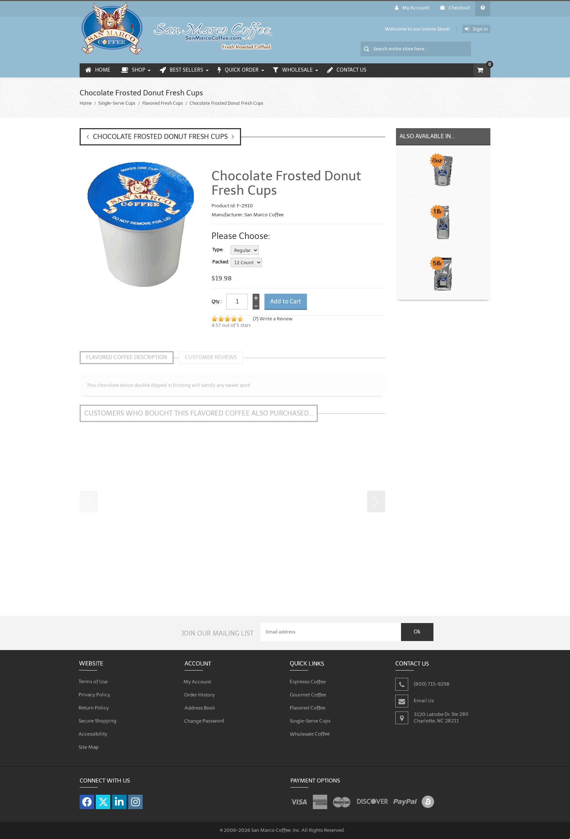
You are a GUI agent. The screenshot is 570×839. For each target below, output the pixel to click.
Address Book (200, 703)
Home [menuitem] (97, 70)
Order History (200, 690)
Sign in (476, 29)
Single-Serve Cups (116, 103)
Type (217, 249)
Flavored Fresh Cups (162, 103)
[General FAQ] (482, 8)
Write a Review (276, 319)
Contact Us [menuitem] (346, 70)
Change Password (204, 716)
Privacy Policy (95, 690)
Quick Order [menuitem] (238, 70)
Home (86, 103)
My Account (412, 8)
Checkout (455, 8)
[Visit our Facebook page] (87, 797)
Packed (220, 262)
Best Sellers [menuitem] (181, 70)
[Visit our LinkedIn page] (119, 797)
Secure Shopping (98, 716)
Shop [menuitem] (133, 70)
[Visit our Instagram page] (135, 797)
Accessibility (93, 728)
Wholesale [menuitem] (293, 70)
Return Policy (94, 703)
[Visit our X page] (103, 797)
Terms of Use (94, 677)
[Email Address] (330, 628)
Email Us (424, 696)
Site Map (89, 741)
